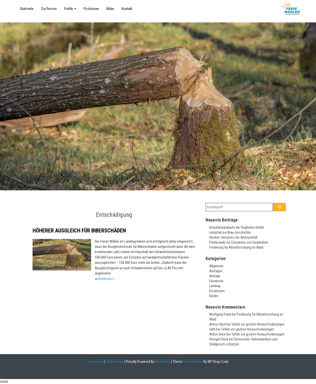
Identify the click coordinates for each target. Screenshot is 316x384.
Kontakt (127, 9)
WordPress (162, 362)
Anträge (214, 276)
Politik (70, 9)
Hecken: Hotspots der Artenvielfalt (233, 237)
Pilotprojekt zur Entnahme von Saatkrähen (238, 242)
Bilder (110, 9)
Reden (213, 296)
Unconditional (192, 362)
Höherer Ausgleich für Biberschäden (79, 230)
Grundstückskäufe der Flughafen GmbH (236, 227)
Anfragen (215, 271)
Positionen (91, 9)
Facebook (216, 281)
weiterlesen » (104, 278)
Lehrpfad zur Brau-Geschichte (230, 232)
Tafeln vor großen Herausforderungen (257, 324)
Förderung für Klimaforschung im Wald (236, 247)
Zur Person (49, 9)
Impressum (96, 362)
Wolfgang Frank (220, 314)
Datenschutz (115, 362)
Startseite (27, 9)
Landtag (214, 286)
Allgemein (216, 266)
